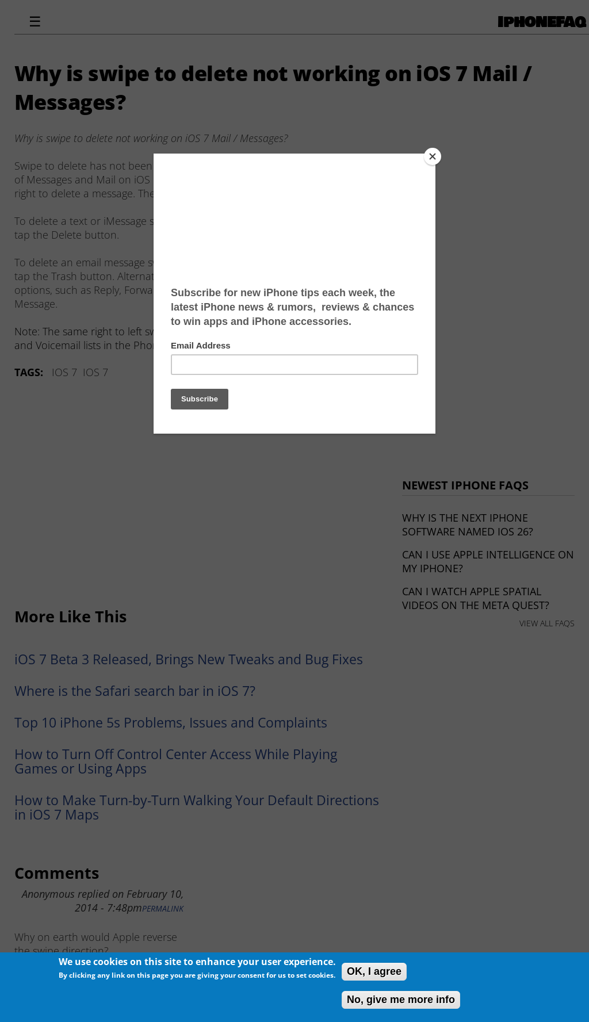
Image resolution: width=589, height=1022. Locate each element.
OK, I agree (374, 971)
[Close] (432, 156)
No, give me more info (401, 999)
